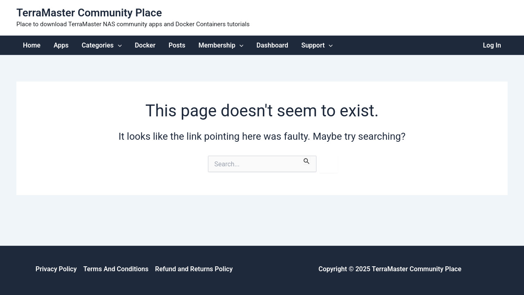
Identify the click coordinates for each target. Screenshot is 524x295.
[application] (118, 45)
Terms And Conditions (115, 269)
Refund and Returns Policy (194, 269)
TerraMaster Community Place (89, 13)
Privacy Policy (56, 269)
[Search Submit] (306, 160)
